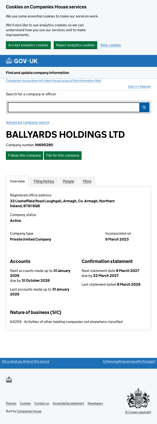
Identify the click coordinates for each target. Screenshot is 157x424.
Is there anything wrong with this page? (129, 361)
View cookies (110, 45)
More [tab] (87, 181)
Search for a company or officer (31, 94)
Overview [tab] (17, 181)
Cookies (25, 403)
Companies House (29, 411)
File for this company (62, 155)
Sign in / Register (139, 86)
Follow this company (24, 155)
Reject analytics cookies (75, 45)
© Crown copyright (138, 412)
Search (144, 107)
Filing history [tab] (44, 181)
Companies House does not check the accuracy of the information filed (53, 80)
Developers (95, 403)
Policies (11, 403)
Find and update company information (37, 72)
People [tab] (68, 181)
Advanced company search (27, 122)
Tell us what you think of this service (25, 361)
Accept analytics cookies (28, 45)
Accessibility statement (68, 403)
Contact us (41, 403)
